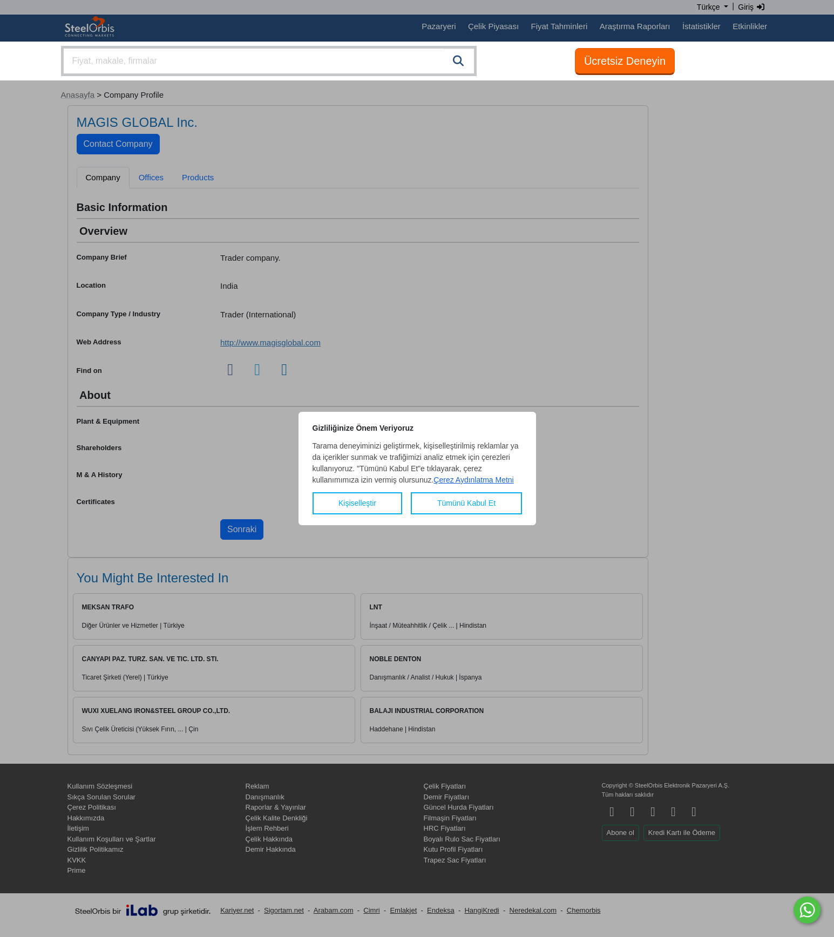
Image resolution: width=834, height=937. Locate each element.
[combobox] (268, 61)
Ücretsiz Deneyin (625, 61)
